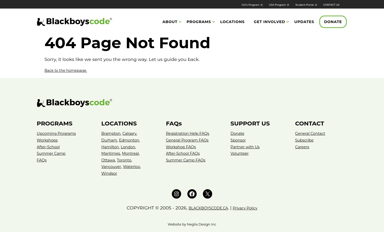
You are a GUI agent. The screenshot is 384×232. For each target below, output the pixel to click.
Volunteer (241, 153)
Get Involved (269, 22)
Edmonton (132, 140)
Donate (333, 22)
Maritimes (111, 153)
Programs (199, 22)
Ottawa (108, 160)
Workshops (48, 140)
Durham (110, 140)
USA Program (260, 4)
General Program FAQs (189, 140)
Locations (232, 22)
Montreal (133, 153)
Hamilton (111, 146)
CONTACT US (328, 4)
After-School (49, 146)
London (131, 146)
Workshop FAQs (182, 146)
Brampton (112, 133)
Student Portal (295, 4)
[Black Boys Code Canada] (74, 22)
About (170, 22)
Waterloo (134, 166)
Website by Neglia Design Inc (192, 224)
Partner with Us (247, 146)
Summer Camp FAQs (188, 160)
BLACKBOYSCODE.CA (205, 207)
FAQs (42, 160)
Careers (303, 146)
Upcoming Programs (58, 133)
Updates (304, 22)
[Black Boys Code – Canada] (192, 103)
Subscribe (305, 140)
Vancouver (112, 166)
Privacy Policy (250, 207)
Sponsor (239, 140)
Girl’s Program (227, 4)
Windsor (110, 173)
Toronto (126, 160)
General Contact (311, 133)
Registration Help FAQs (190, 133)
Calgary (132, 133)
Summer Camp (53, 153)
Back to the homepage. (71, 70)
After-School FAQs (184, 153)
